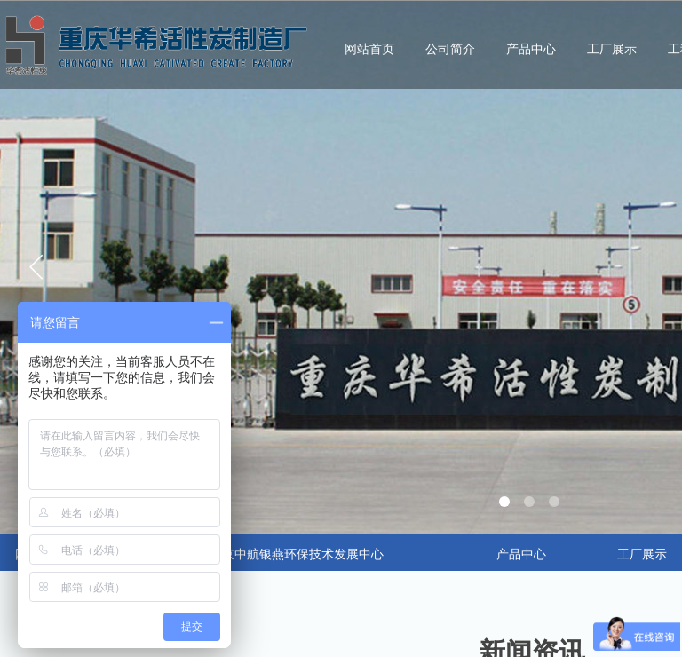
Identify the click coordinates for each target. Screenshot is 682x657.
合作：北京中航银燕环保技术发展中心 (278, 554)
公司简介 (450, 49)
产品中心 (531, 49)
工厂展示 (612, 49)
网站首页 (369, 49)
